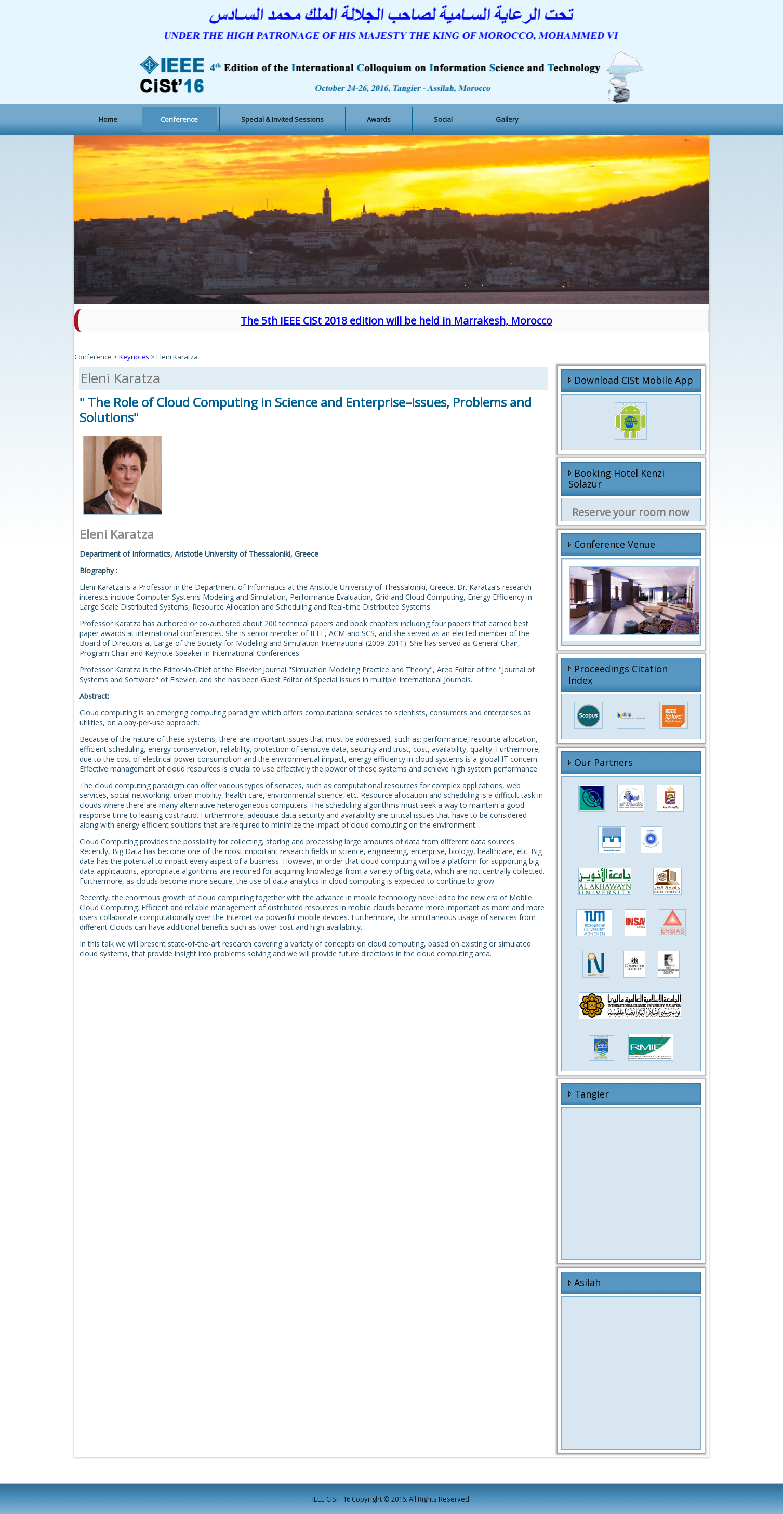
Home (108, 119)
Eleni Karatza (120, 378)
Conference (179, 119)
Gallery (507, 119)
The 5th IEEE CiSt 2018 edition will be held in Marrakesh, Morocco (396, 321)
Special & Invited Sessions (282, 119)
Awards (379, 119)
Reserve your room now (630, 512)
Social (443, 119)
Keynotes (134, 356)
